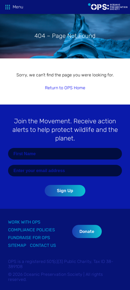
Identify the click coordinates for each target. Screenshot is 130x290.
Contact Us (43, 245)
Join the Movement (65, 129)
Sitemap (17, 245)
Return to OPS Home (65, 87)
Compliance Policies (31, 229)
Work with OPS (24, 222)
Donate (86, 231)
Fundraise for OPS (29, 237)
